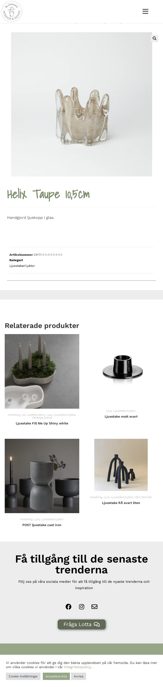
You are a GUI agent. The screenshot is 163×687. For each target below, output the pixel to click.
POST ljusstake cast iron (41, 534)
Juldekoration (36, 424)
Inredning (14, 424)
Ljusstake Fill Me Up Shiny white (42, 432)
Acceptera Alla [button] (56, 676)
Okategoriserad (42, 426)
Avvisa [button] (78, 676)
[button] (145, 11)
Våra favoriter (143, 506)
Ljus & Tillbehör (86, 31)
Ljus (49, 424)
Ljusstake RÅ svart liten (121, 512)
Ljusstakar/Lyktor (115, 31)
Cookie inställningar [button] (23, 676)
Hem (66, 31)
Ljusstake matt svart (121, 425)
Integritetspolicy (77, 667)
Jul (23, 424)
